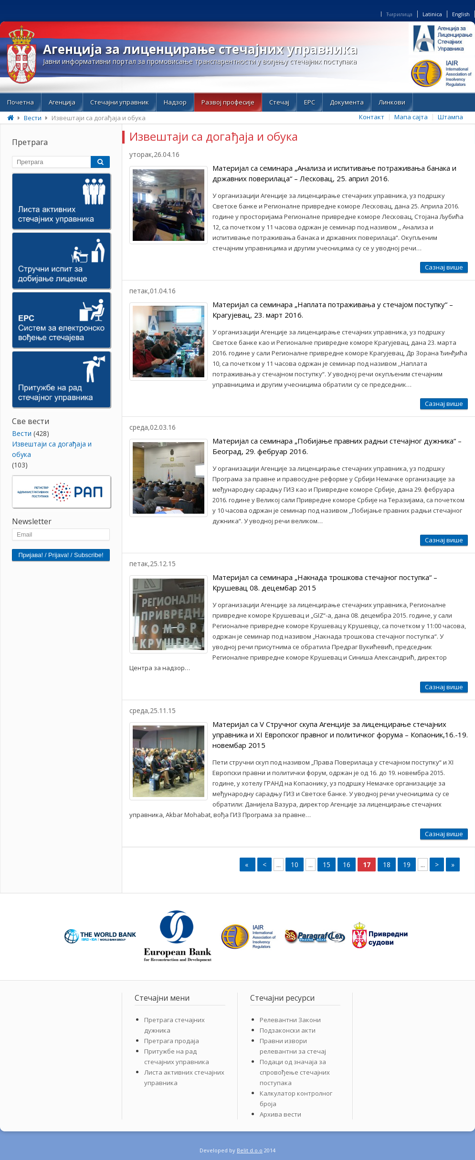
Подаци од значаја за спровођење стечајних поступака (295, 1072)
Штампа (450, 117)
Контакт (371, 117)
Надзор (175, 102)
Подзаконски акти (288, 1030)
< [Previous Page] (264, 864)
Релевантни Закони (290, 1019)
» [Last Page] (452, 864)
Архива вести (280, 1114)
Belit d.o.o (250, 1150)
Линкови (392, 102)
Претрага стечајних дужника (174, 1025)
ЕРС (309, 102)
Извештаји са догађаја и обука (52, 449)
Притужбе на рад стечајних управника (176, 1056)
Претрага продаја (171, 1040)
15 (326, 864)
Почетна (20, 102)
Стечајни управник (119, 102)
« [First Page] (247, 864)
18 (387, 864)
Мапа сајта (411, 117)
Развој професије (227, 102)
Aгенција (62, 102)
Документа (347, 102)
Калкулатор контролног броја (296, 1098)
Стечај (279, 102)
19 (407, 864)
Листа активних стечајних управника (184, 1077)
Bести (33, 118)
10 (294, 864)
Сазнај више (444, 267)
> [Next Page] (437, 864)
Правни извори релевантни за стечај (293, 1046)
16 (346, 864)
